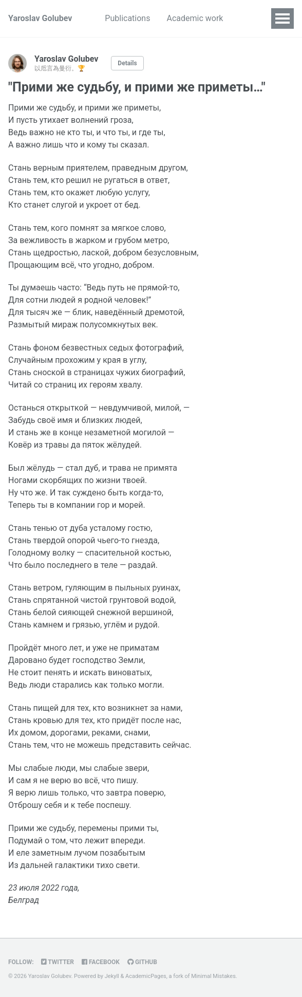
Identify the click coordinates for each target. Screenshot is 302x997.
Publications (127, 18)
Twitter (57, 962)
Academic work (194, 18)
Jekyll (112, 976)
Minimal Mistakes (213, 976)
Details (127, 63)
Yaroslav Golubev (40, 18)
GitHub (142, 962)
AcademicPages (145, 976)
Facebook (101, 962)
